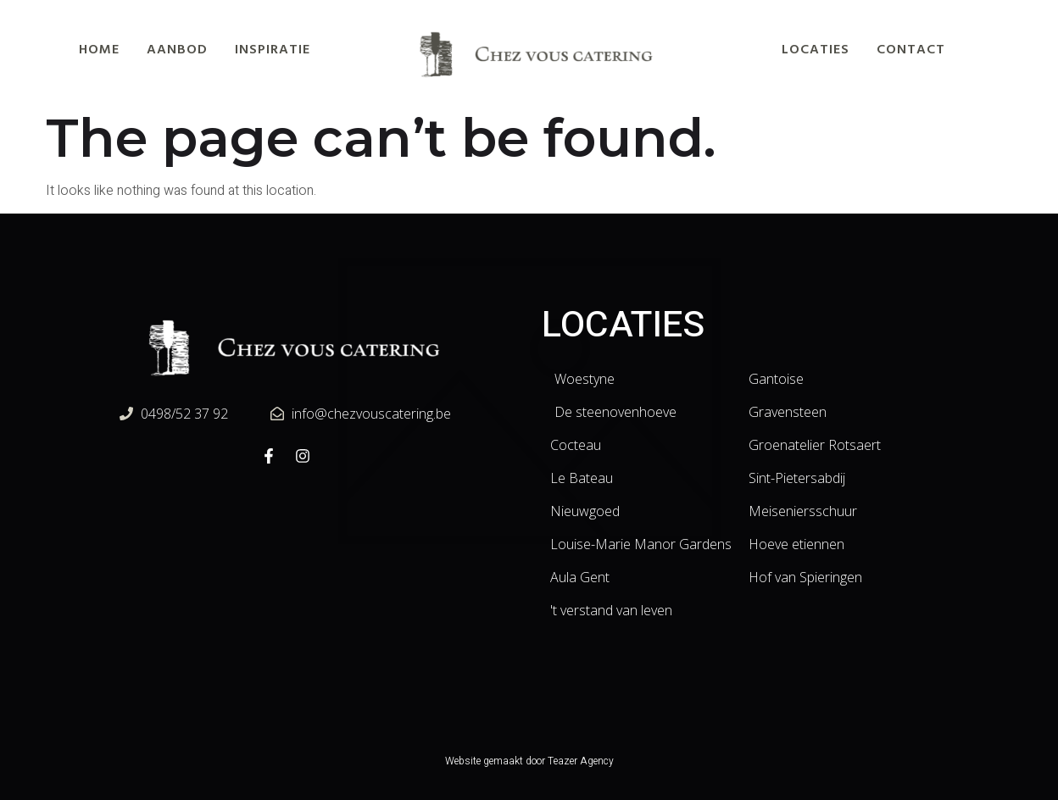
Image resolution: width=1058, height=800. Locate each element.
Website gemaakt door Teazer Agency (529, 761)
